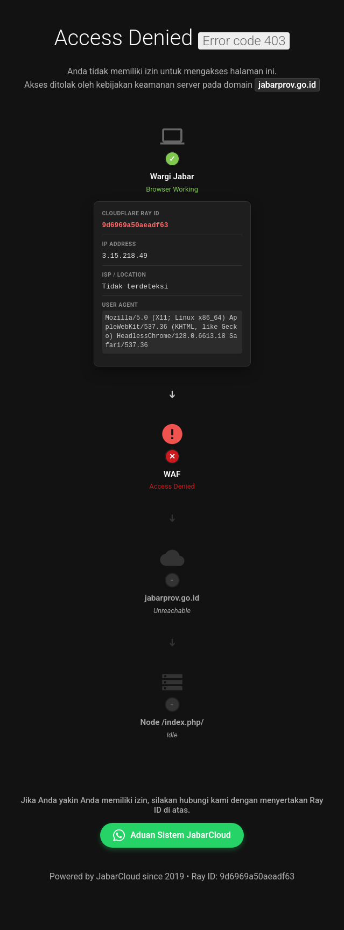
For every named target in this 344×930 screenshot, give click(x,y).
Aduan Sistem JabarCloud (172, 834)
